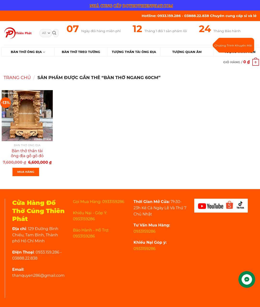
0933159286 (145, 231)
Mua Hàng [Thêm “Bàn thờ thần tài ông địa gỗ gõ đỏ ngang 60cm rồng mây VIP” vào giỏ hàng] (25, 172)
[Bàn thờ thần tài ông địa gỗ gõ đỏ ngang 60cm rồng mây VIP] (27, 115)
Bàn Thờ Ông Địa (28, 52)
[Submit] (54, 33)
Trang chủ (17, 77)
